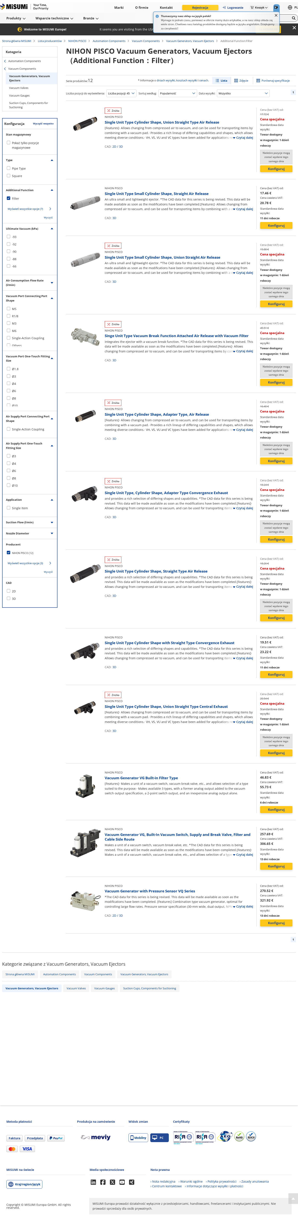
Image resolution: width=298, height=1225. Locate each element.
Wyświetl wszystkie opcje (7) (25, 209)
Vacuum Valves (18, 88)
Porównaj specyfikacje (276, 80)
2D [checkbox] (14, 591)
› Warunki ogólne (191, 1181)
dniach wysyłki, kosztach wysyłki (177, 80)
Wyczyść (48, 217)
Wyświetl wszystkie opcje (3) (25, 563)
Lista (224, 80)
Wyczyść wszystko (43, 123)
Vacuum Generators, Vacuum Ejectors (190, 41)
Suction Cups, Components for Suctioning (28, 105)
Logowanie (232, 8)
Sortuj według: (148, 93)
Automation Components (109, 41)
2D (114, 146)
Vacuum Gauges (19, 95)
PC (157, 1137)
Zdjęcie (243, 80)
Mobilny (138, 1137)
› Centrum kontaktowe (166, 1186)
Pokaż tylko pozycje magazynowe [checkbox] (25, 145)
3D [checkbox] (14, 599)
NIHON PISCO (77, 41)
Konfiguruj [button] (276, 169)
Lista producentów (50, 41)
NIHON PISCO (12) (22, 553)
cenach (203, 80)
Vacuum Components (146, 41)
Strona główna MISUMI (16, 41)
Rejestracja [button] (200, 8)
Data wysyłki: (207, 93)
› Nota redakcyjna (162, 1181)
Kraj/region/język (27, 1184)
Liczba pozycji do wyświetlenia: (85, 93)
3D (121, 146)
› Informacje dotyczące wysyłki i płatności (214, 1186)
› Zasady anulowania (254, 1181)
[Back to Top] (293, 1198)
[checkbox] (29, 168)
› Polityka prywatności (221, 1181)
